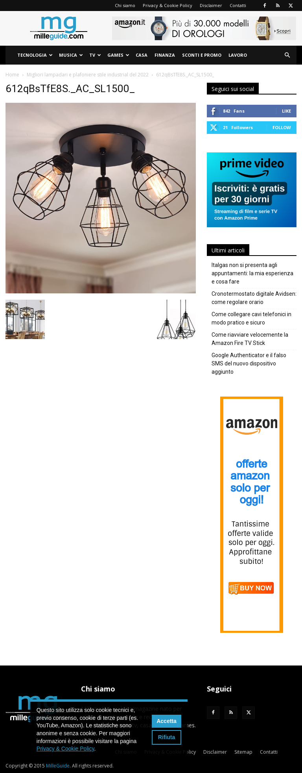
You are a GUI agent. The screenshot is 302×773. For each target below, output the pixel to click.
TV (95, 55)
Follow (282, 127)
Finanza (165, 55)
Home (12, 74)
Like (286, 111)
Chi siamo (125, 5)
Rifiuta (166, 737)
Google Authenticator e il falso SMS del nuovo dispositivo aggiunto (249, 363)
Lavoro (237, 55)
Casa (141, 55)
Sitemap (243, 752)
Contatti (238, 5)
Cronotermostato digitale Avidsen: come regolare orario (254, 298)
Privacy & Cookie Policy (167, 5)
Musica (71, 55)
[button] (287, 55)
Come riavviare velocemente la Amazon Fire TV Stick (250, 339)
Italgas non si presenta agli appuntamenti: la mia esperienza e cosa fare (252, 273)
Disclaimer (211, 5)
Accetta (167, 721)
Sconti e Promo (201, 55)
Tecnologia (35, 55)
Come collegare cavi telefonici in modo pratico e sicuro (251, 318)
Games (118, 55)
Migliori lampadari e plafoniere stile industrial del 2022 (88, 74)
